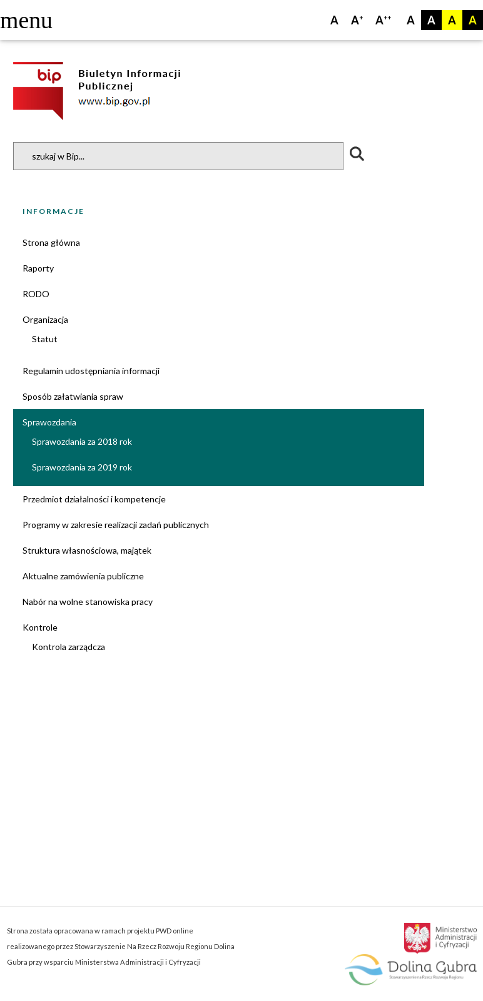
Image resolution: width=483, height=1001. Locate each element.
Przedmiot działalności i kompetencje (94, 499)
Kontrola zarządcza (68, 646)
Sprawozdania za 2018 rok (82, 441)
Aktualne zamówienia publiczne (83, 576)
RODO (36, 293)
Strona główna (51, 242)
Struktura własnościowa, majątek (87, 550)
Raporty (38, 268)
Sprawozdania (49, 422)
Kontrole (40, 627)
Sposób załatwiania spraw (73, 396)
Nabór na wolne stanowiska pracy (88, 601)
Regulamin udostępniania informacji (91, 370)
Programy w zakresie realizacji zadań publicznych (116, 524)
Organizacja (45, 319)
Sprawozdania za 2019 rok (82, 467)
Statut (45, 338)
